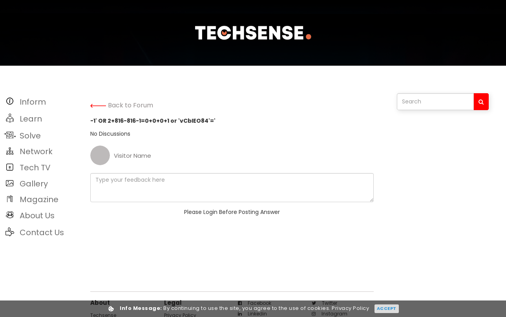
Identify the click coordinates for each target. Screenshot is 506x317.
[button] (43, 102)
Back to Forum (121, 105)
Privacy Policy (350, 308)
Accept (386, 308)
